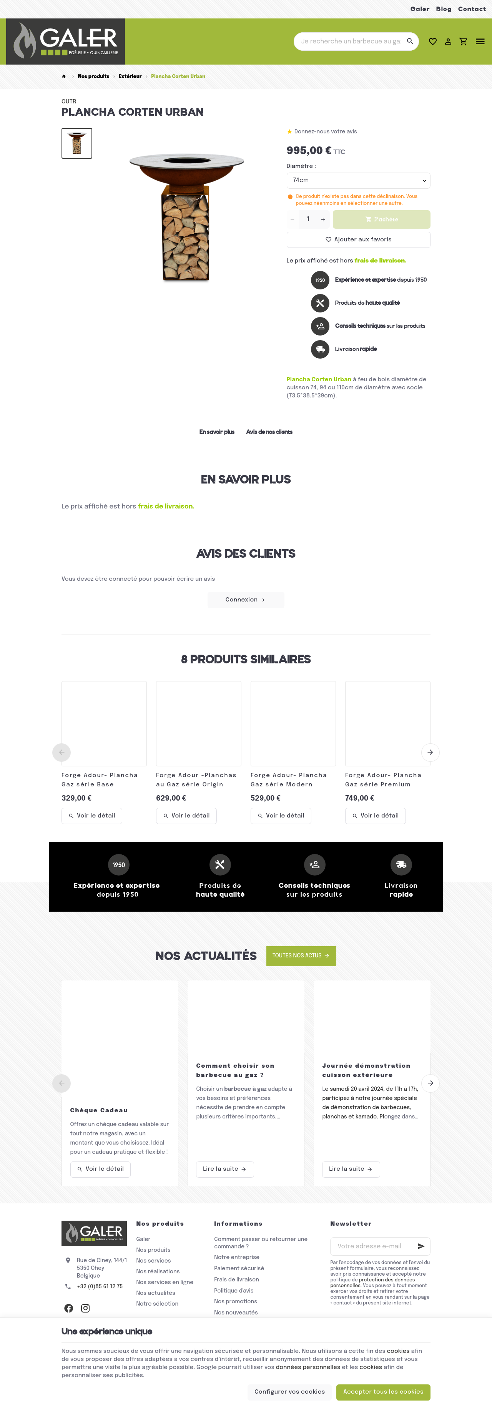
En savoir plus (216, 432)
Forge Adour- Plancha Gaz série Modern (289, 780)
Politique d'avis (233, 1291)
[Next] (430, 752)
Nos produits (93, 76)
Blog (444, 9)
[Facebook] (68, 1308)
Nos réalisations (158, 1271)
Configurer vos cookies (289, 1392)
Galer (420, 9)
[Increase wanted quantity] (323, 219)
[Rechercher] (410, 41)
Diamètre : (301, 166)
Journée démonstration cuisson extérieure (366, 1070)
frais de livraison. (380, 261)
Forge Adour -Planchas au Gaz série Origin (196, 780)
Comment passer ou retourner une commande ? (261, 1243)
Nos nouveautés (236, 1313)
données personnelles (308, 1367)
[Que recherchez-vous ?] (356, 41)
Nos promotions (235, 1301)
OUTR (69, 102)
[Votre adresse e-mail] (380, 1246)
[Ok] (421, 1246)
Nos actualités (206, 956)
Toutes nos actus (297, 956)
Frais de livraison (236, 1280)
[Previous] (61, 752)
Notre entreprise (236, 1257)
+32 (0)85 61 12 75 (100, 1286)
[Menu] (480, 41)
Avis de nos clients (269, 432)
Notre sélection (157, 1304)
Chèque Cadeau (99, 1111)
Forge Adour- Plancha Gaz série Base (100, 780)
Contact (472, 9)
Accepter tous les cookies (383, 1392)
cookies (398, 1351)
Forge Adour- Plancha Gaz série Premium (383, 780)
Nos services (153, 1261)
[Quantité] (308, 219)
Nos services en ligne (164, 1282)
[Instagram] (85, 1308)
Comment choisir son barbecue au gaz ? (235, 1070)
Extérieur (130, 76)
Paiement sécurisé (239, 1268)
